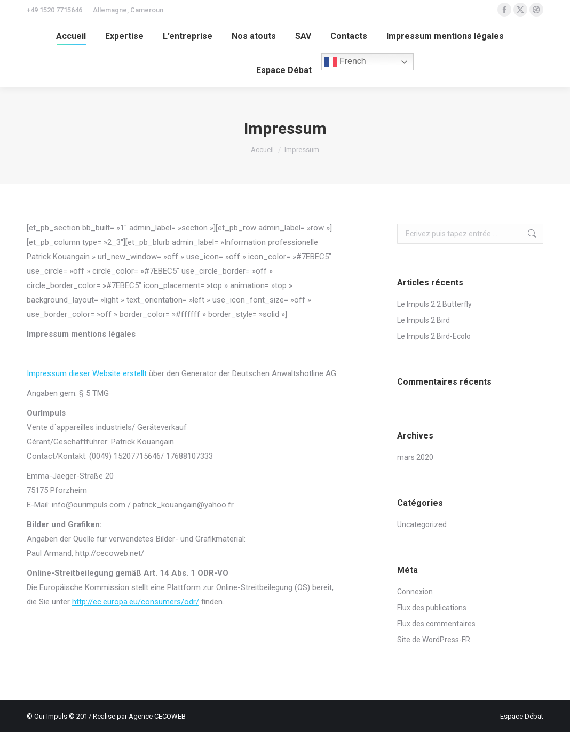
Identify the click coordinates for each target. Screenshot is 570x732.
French (345, 61)
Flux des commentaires (436, 623)
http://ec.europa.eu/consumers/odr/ (135, 602)
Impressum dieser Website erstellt (87, 373)
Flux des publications (431, 607)
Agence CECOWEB (157, 716)
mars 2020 (415, 457)
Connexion (415, 591)
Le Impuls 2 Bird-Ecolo (434, 336)
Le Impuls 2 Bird (423, 320)
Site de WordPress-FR (433, 639)
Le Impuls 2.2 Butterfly (434, 304)
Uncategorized (422, 524)
